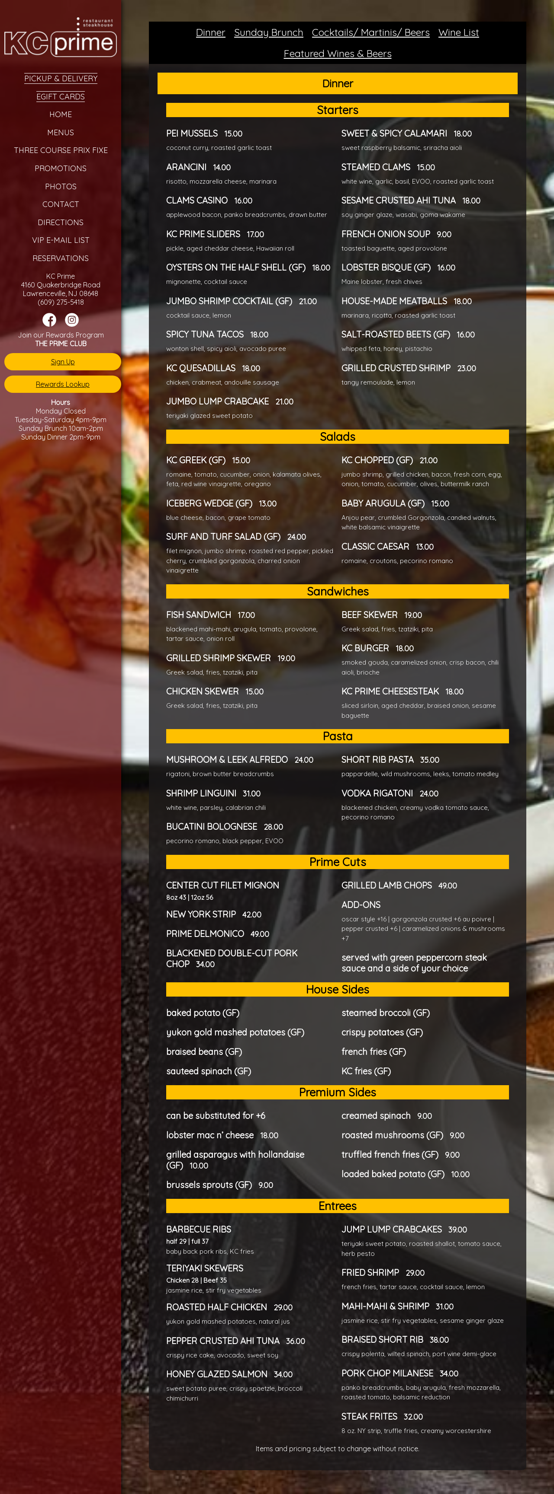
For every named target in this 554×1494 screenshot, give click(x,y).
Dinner (210, 32)
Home (60, 114)
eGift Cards (60, 97)
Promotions (61, 168)
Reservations (60, 258)
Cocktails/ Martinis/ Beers (371, 32)
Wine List (458, 32)
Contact (60, 204)
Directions (61, 222)
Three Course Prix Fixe (61, 150)
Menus (60, 132)
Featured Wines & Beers (338, 53)
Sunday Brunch (268, 32)
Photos (61, 186)
